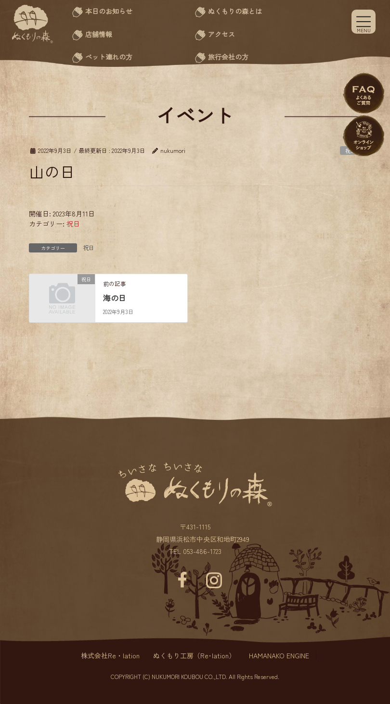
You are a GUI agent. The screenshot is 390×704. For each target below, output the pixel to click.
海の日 (114, 297)
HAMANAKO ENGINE (279, 655)
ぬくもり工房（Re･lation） (194, 655)
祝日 (73, 223)
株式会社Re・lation (110, 655)
